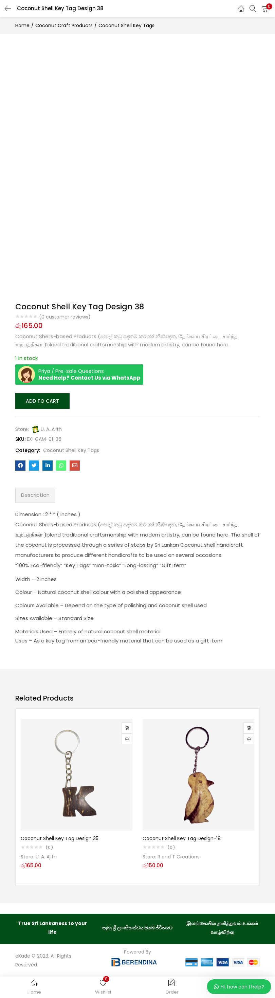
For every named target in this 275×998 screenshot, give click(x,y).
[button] (265, 8)
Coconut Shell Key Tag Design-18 (182, 837)
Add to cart (42, 400)
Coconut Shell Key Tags (126, 25)
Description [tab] (35, 494)
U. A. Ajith (51, 428)
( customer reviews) (65, 316)
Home (22, 25)
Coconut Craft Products (64, 25)
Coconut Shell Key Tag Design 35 (59, 837)
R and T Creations (179, 856)
